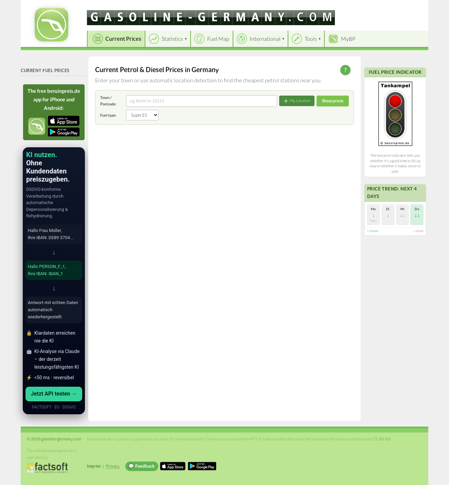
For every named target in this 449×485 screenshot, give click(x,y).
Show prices (332, 100)
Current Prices (123, 38)
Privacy (113, 466)
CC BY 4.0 (382, 438)
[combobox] (201, 101)
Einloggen (412, 6)
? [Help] (345, 70)
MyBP (348, 38)
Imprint (94, 466)
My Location (296, 101)
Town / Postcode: (108, 100)
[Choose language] (376, 7)
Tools (311, 38)
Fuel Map (218, 38)
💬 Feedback (141, 466)
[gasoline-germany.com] (211, 17)
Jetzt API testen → (54, 393)
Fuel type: (108, 115)
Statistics (172, 38)
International (265, 38)
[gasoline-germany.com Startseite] (51, 24)
